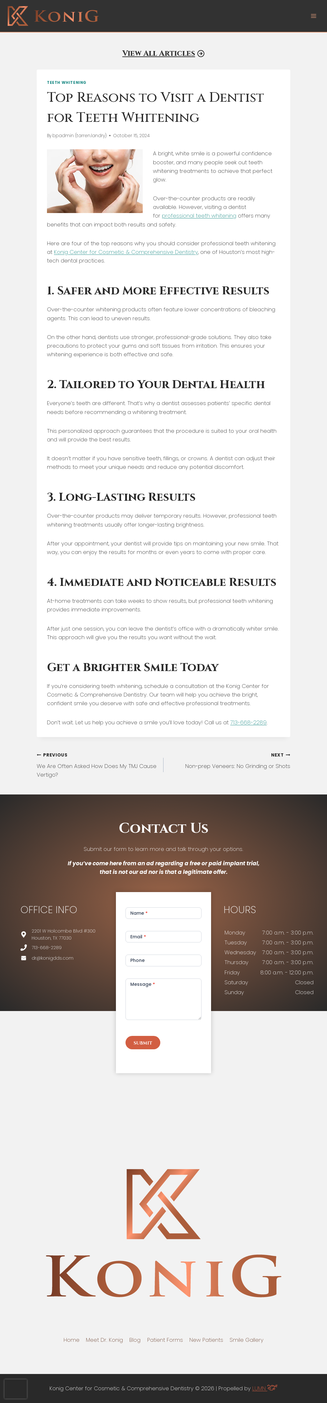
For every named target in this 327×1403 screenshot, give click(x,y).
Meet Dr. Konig (104, 1340)
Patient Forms (165, 1340)
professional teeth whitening (199, 215)
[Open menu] (313, 16)
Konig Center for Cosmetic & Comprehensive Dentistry (126, 252)
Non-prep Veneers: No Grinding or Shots (229, 760)
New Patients (206, 1340)
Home (72, 1340)
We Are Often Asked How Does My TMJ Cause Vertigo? (97, 764)
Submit (142, 1043)
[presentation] (15, 1389)
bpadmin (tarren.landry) (79, 136)
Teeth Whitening (67, 82)
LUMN (265, 1388)
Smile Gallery (246, 1340)
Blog (135, 1340)
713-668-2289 (248, 722)
